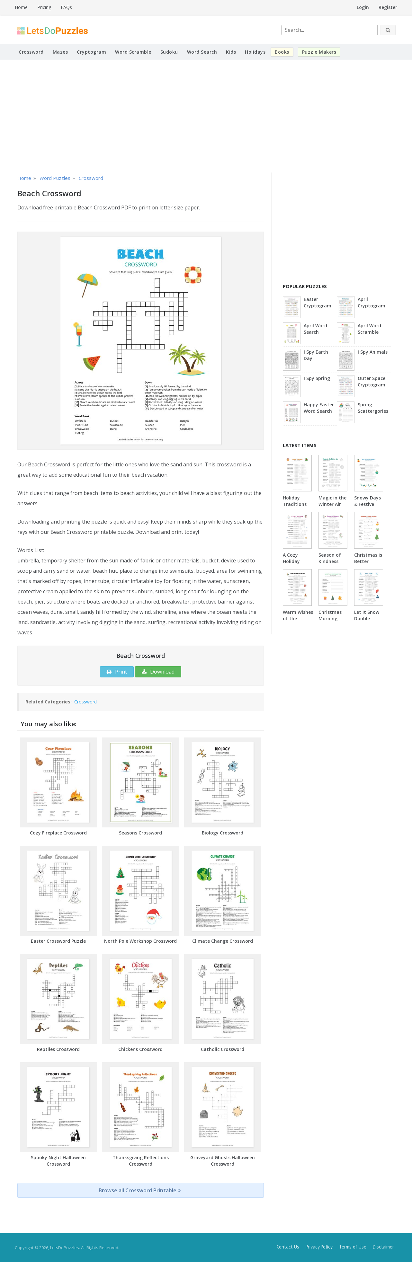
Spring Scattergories (373, 408)
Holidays (255, 52)
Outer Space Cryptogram (371, 381)
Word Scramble (133, 52)
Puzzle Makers (319, 52)
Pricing (44, 7)
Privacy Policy (319, 1247)
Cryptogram (91, 52)
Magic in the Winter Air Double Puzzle (332, 507)
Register (388, 7)
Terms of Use (352, 1247)
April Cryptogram (371, 302)
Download (158, 671)
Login (363, 7)
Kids (231, 52)
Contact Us (288, 1247)
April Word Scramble (369, 328)
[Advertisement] (206, 116)
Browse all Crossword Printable (140, 1190)
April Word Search (315, 328)
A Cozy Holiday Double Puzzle (291, 564)
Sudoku (169, 52)
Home (21, 7)
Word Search (202, 52)
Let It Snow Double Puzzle (366, 618)
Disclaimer (383, 1247)
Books (282, 52)
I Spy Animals (373, 352)
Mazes (60, 52)
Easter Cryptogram (317, 302)
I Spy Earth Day (316, 355)
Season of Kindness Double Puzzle (329, 564)
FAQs (66, 7)
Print (117, 671)
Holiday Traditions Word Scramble (295, 507)
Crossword (31, 52)
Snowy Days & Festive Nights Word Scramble (368, 507)
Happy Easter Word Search (319, 408)
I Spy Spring (317, 378)
